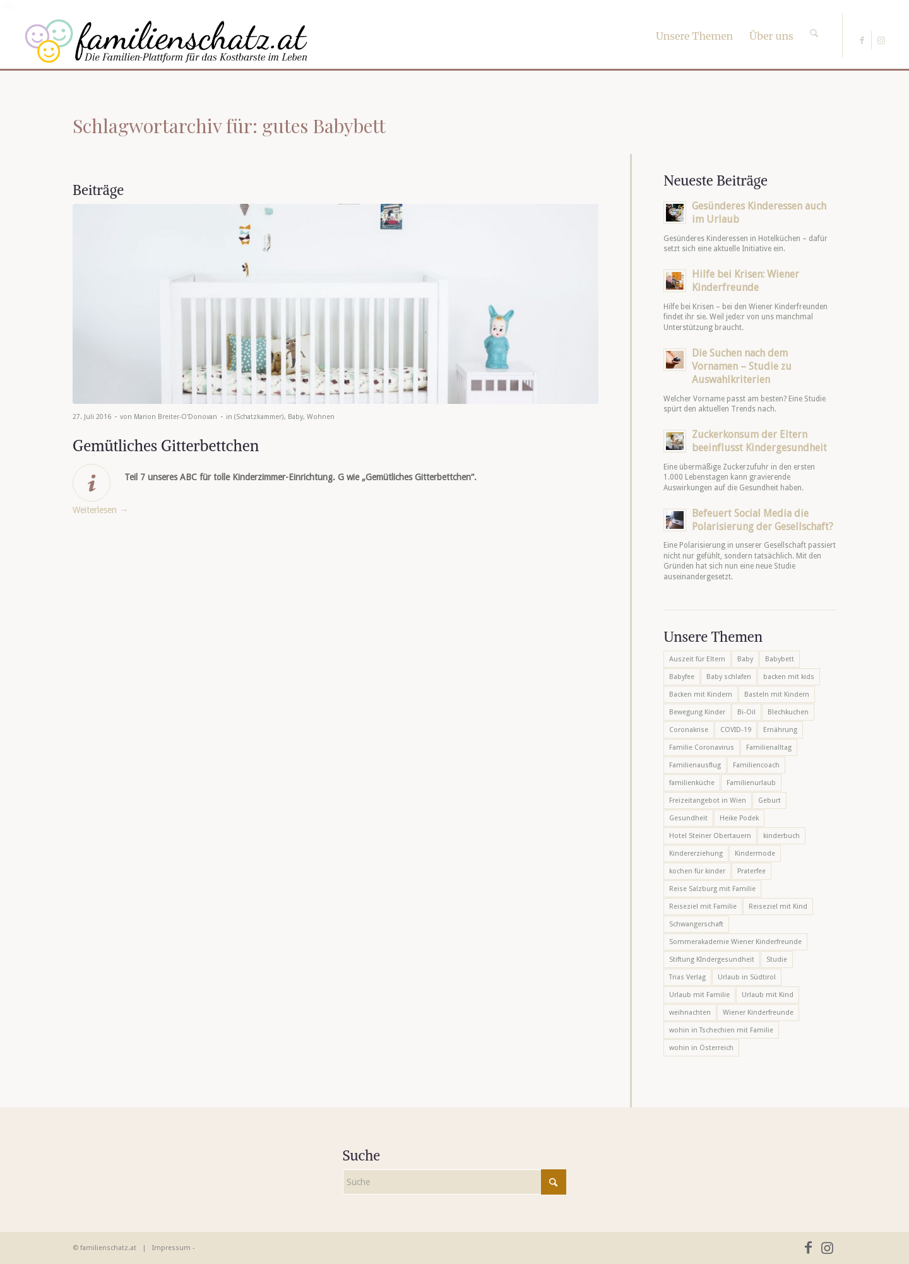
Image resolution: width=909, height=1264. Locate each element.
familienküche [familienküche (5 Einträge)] (692, 783)
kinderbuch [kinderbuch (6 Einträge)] (781, 836)
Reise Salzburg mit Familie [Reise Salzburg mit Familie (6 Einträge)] (712, 889)
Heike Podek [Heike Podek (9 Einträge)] (739, 818)
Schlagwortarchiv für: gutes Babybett (229, 125)
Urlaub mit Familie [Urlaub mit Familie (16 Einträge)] (699, 995)
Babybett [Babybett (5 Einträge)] (779, 659)
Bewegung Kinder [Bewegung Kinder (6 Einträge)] (697, 712)
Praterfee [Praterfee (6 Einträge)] (751, 871)
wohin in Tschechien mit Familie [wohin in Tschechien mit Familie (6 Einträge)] (721, 1030)
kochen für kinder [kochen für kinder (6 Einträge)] (697, 871)
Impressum (171, 1248)
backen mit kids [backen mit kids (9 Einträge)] (788, 677)
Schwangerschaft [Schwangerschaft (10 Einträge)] (696, 924)
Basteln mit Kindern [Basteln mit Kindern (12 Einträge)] (776, 694)
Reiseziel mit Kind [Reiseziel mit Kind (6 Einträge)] (778, 906)
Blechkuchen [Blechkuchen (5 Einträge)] (788, 712)
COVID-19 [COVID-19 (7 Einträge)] (735, 730)
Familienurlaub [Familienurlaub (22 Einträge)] (751, 783)
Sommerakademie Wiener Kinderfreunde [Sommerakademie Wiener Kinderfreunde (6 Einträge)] (735, 942)
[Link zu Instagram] (881, 40)
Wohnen (321, 417)
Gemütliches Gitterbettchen (166, 445)
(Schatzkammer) (259, 417)
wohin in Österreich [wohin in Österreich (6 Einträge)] (701, 1048)
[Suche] (814, 22)
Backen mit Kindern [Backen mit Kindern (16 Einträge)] (700, 694)
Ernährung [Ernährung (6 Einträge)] (780, 730)
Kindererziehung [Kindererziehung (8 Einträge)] (696, 853)
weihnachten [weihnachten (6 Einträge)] (690, 1012)
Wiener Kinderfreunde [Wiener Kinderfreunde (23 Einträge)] (758, 1012)
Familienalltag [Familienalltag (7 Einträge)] (769, 747)
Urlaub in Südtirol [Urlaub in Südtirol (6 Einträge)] (747, 977)
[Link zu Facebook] (862, 40)
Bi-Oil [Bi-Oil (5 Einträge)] (746, 712)
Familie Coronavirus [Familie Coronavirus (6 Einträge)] (701, 747)
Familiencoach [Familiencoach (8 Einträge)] (756, 765)
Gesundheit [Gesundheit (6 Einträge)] (688, 818)
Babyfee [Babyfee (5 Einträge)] (681, 677)
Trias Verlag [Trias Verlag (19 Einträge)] (687, 977)
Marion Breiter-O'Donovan (175, 417)
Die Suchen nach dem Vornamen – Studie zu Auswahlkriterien (742, 366)
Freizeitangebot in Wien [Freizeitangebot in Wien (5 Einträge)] (707, 800)
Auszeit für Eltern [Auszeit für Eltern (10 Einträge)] (697, 659)
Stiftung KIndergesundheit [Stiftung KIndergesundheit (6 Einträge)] (711, 959)
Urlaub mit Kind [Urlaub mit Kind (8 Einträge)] (767, 995)
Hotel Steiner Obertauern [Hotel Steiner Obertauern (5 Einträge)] (710, 836)
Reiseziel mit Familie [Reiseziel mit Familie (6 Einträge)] (703, 906)
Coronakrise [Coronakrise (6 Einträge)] (688, 730)
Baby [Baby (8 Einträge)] (745, 659)
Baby (295, 417)
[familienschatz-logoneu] (166, 41)
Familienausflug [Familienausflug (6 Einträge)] (695, 765)
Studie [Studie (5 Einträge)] (776, 959)
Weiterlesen (100, 510)
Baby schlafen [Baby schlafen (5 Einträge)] (728, 677)
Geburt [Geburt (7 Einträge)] (769, 800)
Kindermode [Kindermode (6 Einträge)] (755, 853)
